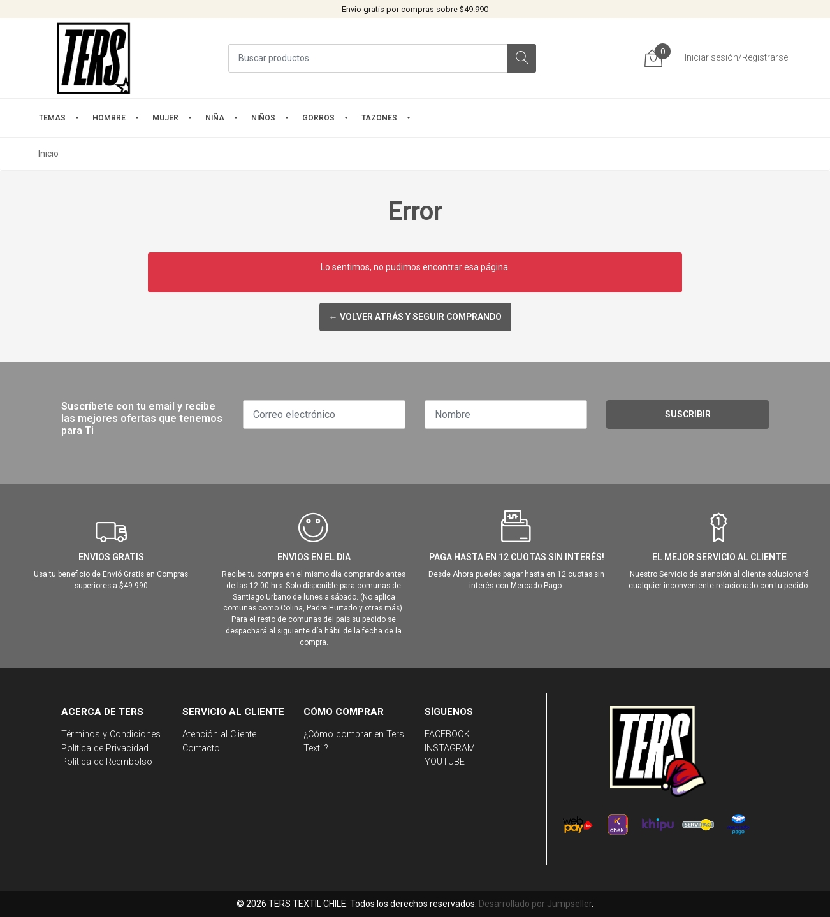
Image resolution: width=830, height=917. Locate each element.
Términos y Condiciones (111, 734)
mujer (165, 117)
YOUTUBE (445, 761)
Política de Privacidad (105, 748)
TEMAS (52, 117)
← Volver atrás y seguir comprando (415, 317)
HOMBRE (109, 117)
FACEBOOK (447, 734)
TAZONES (379, 117)
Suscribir (688, 414)
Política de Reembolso (106, 761)
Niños (263, 117)
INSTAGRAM (450, 748)
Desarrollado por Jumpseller (535, 904)
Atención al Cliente (219, 734)
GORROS (318, 117)
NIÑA (214, 117)
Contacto (201, 748)
